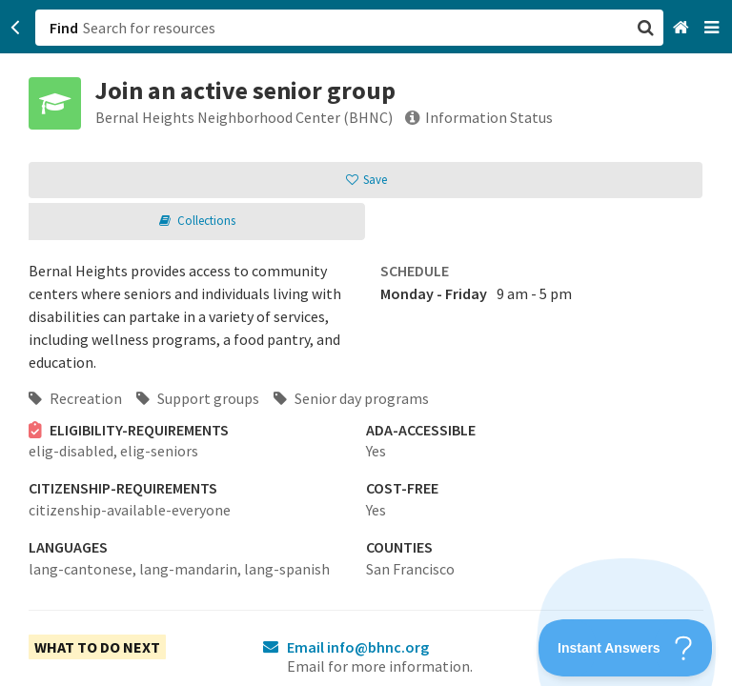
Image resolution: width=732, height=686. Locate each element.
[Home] (683, 28)
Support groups (197, 398)
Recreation (75, 398)
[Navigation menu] (713, 28)
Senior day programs (351, 398)
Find (64, 27)
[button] (366, 343)
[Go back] (15, 27)
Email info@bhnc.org (358, 646)
